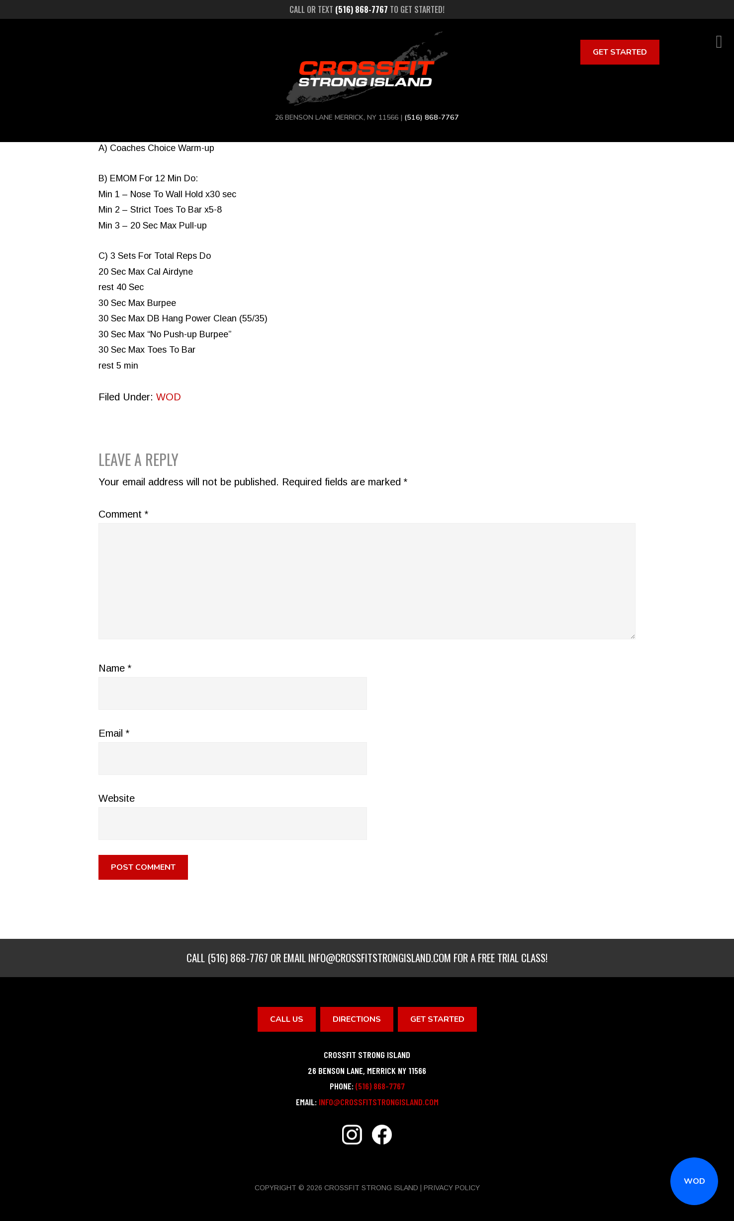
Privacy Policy (452, 1188)
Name (114, 668)
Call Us (286, 1019)
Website (116, 798)
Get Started (620, 52)
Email (113, 733)
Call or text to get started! (367, 9)
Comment (123, 514)
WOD (694, 1181)
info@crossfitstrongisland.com (379, 957)
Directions (357, 1019)
